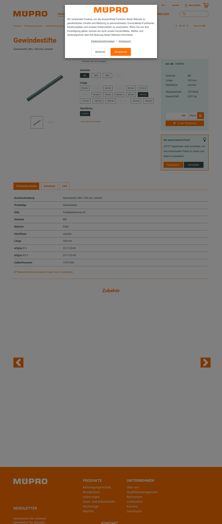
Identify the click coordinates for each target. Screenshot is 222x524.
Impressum (125, 41)
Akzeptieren (120, 51)
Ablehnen (100, 51)
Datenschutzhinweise (102, 41)
